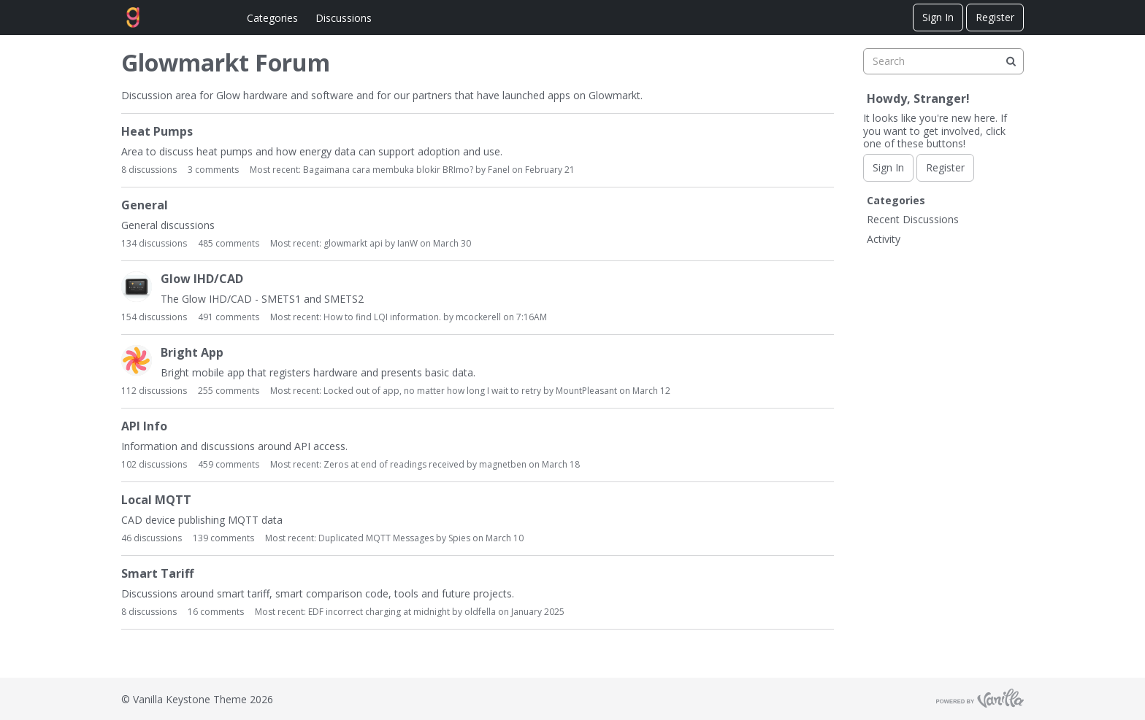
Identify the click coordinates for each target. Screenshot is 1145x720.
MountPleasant (586, 390)
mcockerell (478, 317)
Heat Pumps (157, 131)
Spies (459, 538)
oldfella (480, 611)
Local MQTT (156, 500)
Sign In (938, 17)
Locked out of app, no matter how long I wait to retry (432, 390)
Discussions (343, 18)
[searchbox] (943, 61)
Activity (883, 239)
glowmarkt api (353, 243)
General (144, 205)
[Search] (1010, 61)
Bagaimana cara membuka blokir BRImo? (388, 169)
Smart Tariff (157, 573)
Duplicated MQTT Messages (376, 538)
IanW (407, 243)
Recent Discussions (913, 219)
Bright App (192, 352)
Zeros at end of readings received (393, 464)
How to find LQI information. (382, 317)
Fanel (499, 169)
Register (995, 17)
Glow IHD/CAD (202, 279)
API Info (144, 426)
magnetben (502, 464)
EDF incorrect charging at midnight (379, 611)
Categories (272, 18)
